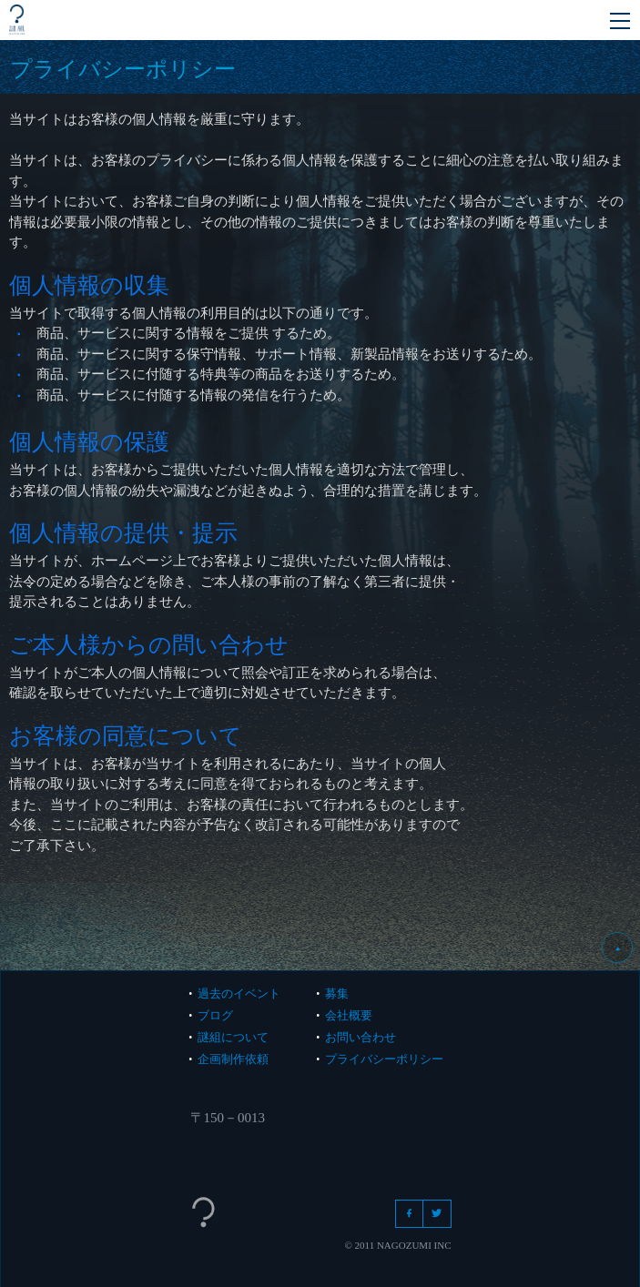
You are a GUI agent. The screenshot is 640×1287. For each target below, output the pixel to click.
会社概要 (348, 1015)
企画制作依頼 (233, 1059)
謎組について (233, 1037)
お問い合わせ (360, 1037)
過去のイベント (239, 993)
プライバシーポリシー (384, 1059)
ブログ (215, 1015)
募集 (337, 993)
